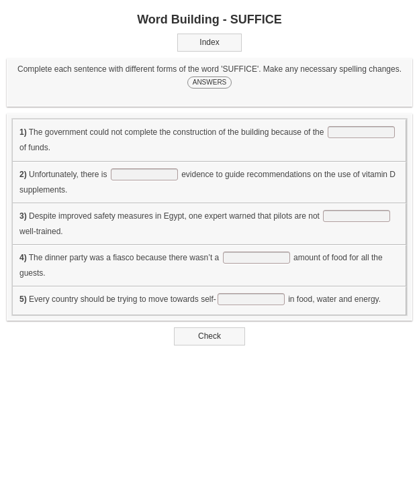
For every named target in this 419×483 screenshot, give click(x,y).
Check (210, 336)
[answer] (361, 132)
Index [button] (209, 42)
